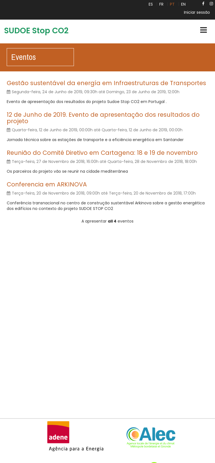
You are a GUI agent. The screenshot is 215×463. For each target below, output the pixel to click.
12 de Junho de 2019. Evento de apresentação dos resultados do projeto (103, 118)
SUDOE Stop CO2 (36, 30)
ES (151, 4)
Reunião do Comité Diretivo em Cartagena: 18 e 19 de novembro (102, 153)
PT (172, 4)
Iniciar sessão (197, 12)
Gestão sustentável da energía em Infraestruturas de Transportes (106, 83)
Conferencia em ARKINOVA (47, 184)
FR (161, 4)
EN (183, 4)
